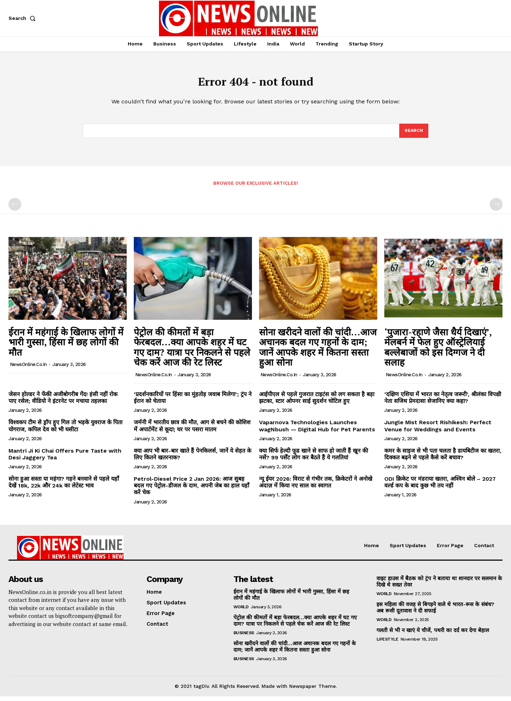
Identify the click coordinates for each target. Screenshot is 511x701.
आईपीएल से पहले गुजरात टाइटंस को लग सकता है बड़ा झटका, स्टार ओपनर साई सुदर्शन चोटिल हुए (316, 402)
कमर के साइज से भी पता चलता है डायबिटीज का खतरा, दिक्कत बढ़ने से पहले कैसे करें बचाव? (442, 458)
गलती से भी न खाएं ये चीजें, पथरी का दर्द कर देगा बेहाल (433, 635)
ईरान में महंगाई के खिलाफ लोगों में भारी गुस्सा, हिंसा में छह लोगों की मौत (66, 346)
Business (243, 637)
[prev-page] (15, 209)
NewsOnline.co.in (28, 369)
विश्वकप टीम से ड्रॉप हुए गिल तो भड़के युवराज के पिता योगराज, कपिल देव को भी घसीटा (65, 430)
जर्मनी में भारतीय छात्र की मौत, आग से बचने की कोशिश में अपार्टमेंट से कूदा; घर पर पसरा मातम (192, 430)
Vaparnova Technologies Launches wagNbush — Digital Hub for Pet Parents (317, 430)
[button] (23, 18)
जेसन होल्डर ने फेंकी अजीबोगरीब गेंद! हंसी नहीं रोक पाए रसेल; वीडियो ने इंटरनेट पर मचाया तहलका (63, 402)
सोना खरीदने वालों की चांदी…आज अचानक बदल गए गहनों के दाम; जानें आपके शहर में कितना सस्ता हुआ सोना (318, 351)
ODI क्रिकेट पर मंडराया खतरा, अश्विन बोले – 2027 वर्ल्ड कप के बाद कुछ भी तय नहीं (440, 487)
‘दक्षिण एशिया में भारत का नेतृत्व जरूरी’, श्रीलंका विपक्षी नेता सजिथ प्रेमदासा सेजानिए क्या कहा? (442, 402)
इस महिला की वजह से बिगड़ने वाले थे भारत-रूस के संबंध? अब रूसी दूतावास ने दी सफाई (435, 612)
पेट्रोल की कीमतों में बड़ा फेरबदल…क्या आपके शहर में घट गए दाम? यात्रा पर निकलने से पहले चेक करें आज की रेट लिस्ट (192, 351)
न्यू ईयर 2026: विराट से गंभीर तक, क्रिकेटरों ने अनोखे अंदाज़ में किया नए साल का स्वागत (315, 487)
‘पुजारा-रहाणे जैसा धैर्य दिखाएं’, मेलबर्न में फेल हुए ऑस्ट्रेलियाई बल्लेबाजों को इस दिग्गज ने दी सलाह (438, 351)
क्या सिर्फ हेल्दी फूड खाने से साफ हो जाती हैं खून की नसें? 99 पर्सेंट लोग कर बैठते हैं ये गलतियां (313, 458)
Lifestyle (388, 643)
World (241, 611)
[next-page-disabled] (496, 209)
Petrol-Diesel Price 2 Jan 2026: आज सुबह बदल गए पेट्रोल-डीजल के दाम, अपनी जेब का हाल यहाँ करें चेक (191, 490)
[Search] (413, 134)
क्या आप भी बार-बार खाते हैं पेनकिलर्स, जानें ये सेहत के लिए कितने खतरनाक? (192, 458)
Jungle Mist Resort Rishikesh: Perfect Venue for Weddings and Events (437, 430)
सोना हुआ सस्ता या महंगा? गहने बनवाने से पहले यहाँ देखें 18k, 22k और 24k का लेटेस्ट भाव (64, 487)
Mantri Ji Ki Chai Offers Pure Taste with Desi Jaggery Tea (65, 458)
